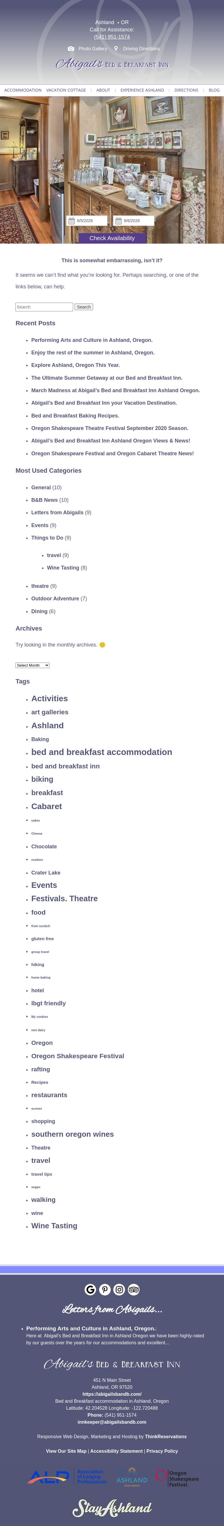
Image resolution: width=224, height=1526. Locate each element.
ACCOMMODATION (23, 90)
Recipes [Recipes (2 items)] (39, 1082)
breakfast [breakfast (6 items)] (47, 793)
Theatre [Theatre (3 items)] (40, 1148)
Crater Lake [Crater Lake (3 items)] (45, 873)
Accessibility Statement (116, 1451)
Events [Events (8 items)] (44, 885)
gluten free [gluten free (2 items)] (42, 938)
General (41, 487)
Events (39, 525)
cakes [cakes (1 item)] (35, 820)
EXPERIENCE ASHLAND (142, 90)
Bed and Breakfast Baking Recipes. (75, 416)
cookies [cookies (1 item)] (37, 859)
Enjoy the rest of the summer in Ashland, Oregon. (92, 353)
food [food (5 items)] (38, 912)
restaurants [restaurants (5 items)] (49, 1095)
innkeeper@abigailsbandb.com (111, 1422)
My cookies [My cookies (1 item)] (39, 1016)
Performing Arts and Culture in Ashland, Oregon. (92, 340)
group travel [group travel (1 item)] (40, 952)
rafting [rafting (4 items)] (40, 1069)
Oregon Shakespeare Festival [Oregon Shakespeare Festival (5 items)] (77, 1056)
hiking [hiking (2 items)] (37, 964)
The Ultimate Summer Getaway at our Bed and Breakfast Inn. (106, 378)
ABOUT (103, 90)
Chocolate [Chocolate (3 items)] (44, 846)
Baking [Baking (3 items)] (40, 739)
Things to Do (47, 538)
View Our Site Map (66, 1451)
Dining (39, 611)
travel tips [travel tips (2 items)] (41, 1174)
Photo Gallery (93, 48)
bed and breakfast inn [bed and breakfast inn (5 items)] (65, 766)
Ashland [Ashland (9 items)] (47, 725)
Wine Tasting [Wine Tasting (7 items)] (54, 1226)
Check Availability (112, 238)
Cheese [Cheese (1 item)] (36, 833)
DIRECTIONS (186, 90)
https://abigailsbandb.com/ (112, 1394)
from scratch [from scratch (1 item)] (40, 926)
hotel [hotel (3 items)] (37, 990)
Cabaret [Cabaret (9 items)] (46, 806)
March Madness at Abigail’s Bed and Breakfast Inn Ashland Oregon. (115, 390)
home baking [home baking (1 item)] (40, 977)
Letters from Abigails (57, 512)
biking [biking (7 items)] (42, 779)
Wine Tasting (63, 568)
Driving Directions (141, 48)
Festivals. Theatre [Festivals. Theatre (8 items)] (64, 898)
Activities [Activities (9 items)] (49, 698)
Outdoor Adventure (55, 599)
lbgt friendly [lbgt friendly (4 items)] (48, 1003)
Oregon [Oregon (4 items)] (42, 1042)
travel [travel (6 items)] (40, 1160)
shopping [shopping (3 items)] (43, 1121)
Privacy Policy (162, 1451)
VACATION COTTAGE (66, 90)
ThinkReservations (166, 1436)
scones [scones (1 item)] (36, 1108)
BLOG (214, 90)
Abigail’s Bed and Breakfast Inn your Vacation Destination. (104, 403)
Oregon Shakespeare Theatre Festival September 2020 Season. (109, 428)
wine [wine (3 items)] (37, 1213)
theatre (40, 586)
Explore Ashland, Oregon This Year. (75, 365)
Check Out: (133, 215)
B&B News (44, 500)
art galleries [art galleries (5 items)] (49, 712)
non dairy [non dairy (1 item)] (38, 1030)
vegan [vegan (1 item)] (35, 1187)
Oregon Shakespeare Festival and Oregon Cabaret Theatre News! (112, 453)
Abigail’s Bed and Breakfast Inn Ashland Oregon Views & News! (110, 441)
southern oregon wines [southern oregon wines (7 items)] (72, 1134)
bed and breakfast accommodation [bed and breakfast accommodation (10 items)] (101, 752)
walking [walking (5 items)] (43, 1199)
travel (54, 555)
